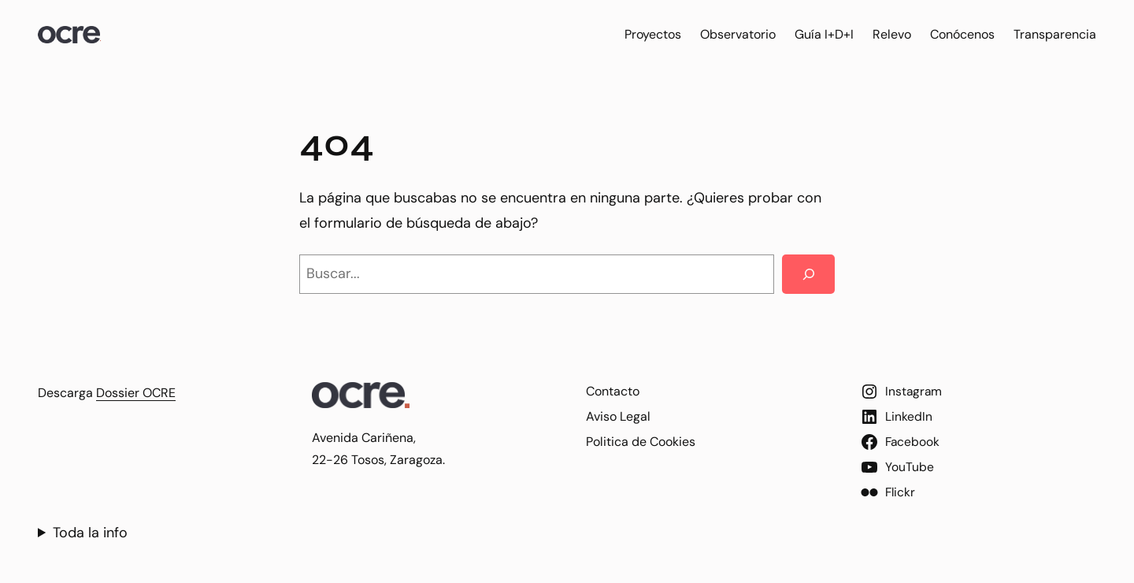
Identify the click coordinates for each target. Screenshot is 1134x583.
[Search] (808, 274)
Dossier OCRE (136, 392)
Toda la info (90, 532)
